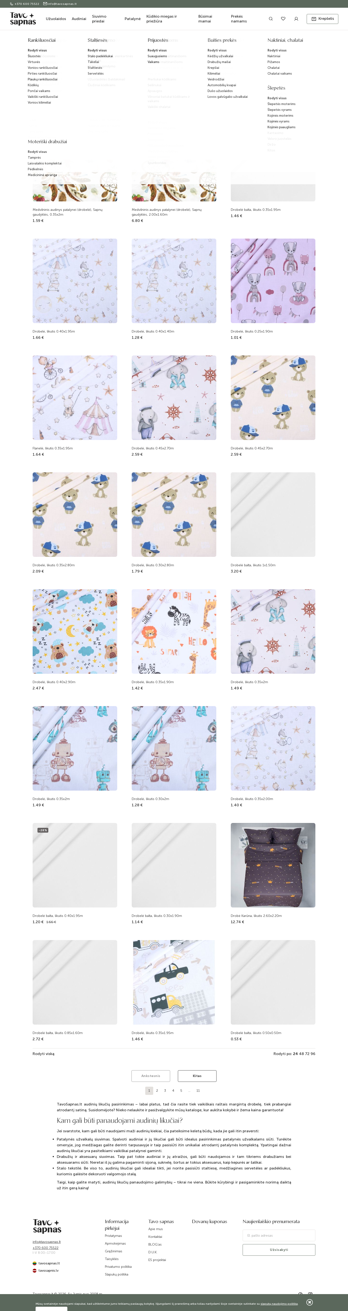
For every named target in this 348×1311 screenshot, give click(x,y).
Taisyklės (112, 1259)
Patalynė (133, 18)
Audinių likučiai (218, 42)
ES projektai (157, 1260)
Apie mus (155, 1229)
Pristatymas (113, 1236)
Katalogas (141, 42)
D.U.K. (152, 1252)
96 (313, 1053)
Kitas (197, 1076)
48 (301, 1053)
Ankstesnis (150, 1076)
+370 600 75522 (25, 4)
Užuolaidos (56, 18)
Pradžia (124, 42)
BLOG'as (155, 1244)
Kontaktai (155, 1237)
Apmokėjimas (115, 1243)
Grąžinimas (113, 1251)
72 (307, 1053)
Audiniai (79, 18)
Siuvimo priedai (99, 18)
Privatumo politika (118, 1267)
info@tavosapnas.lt (60, 4)
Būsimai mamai (205, 18)
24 (295, 1053)
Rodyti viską (43, 1053)
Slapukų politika (116, 1274)
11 (198, 1091)
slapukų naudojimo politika (279, 1303)
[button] (322, 19)
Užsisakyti (279, 1250)
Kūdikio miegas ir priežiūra (161, 18)
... (189, 1091)
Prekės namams (239, 18)
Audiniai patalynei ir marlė (185, 42)
